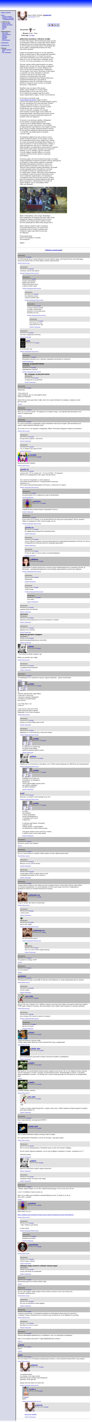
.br (30, 35)
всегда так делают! (31, 1414)
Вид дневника (6, 40)
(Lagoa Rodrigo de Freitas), (28, 100)
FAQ (3, 51)
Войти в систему (6, 12)
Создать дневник (7, 16)
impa (32, 35)
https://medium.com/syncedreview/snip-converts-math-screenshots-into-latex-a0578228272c (46, 1215)
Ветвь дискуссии (26, 263)
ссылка (29, 257)
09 (34, 16)
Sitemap (4, 26)
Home (3, 15)
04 (32, 16)
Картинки (4, 37)
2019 (30, 16)
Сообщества (4, 42)
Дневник (4, 35)
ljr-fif (3, 29)
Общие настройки (7, 24)
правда (26, 1397)
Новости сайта (6, 23)
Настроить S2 (5, 45)
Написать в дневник (7, 18)
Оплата (4, 27)
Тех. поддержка (6, 52)
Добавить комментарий (53, 250)
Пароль (4, 38)
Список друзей (6, 34)
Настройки (5, 33)
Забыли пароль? (7, 49)
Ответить (20, 263)
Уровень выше (28, 273)
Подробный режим (8, 19)
